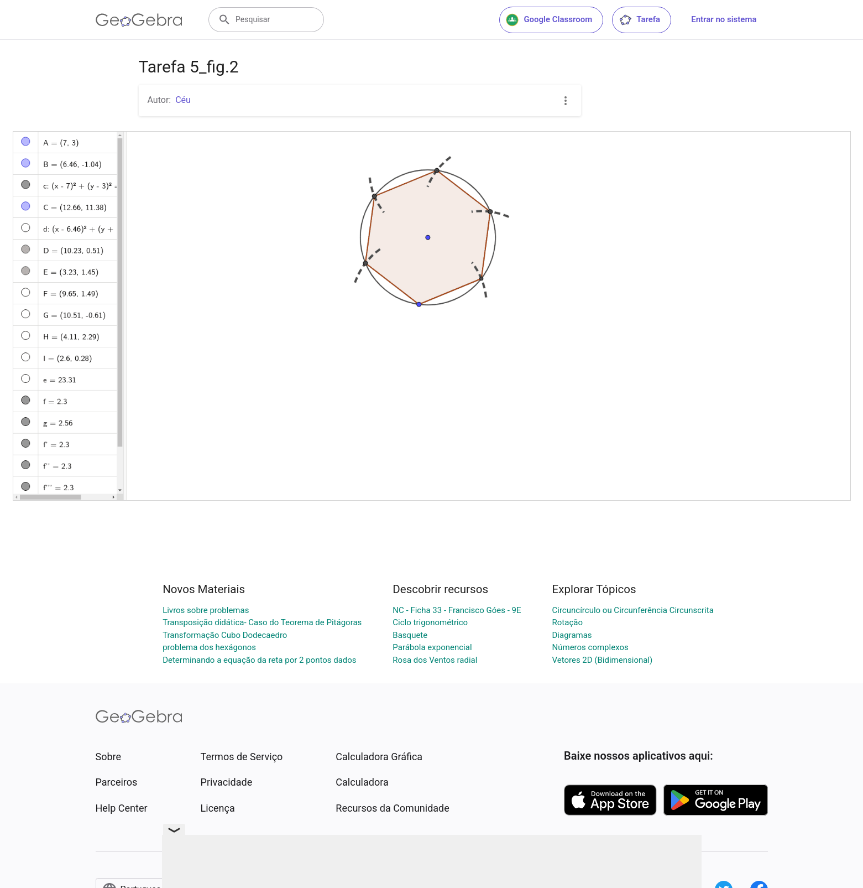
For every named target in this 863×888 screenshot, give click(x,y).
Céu (183, 100)
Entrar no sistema (723, 19)
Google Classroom (549, 20)
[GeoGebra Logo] (139, 20)
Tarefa (639, 20)
